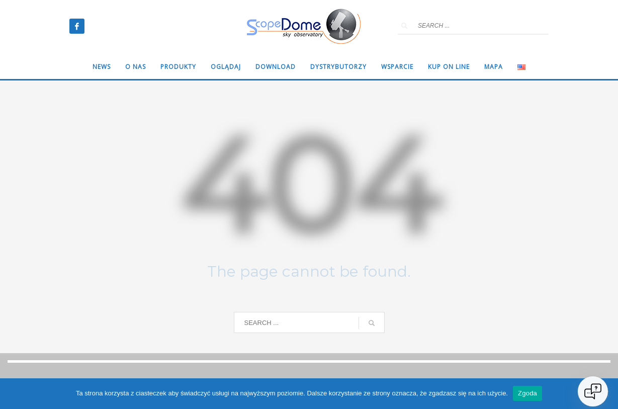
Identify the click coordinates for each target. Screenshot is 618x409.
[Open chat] (593, 391)
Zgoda (527, 393)
